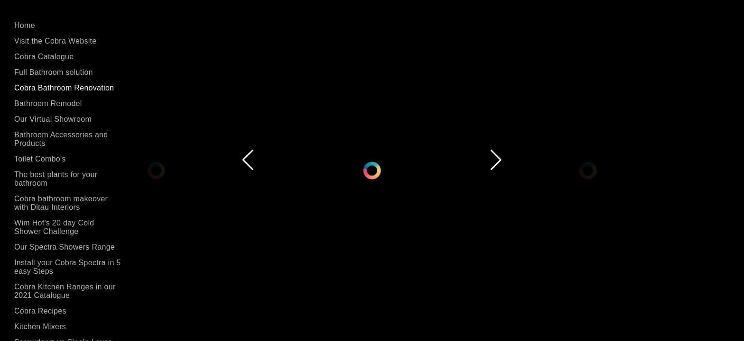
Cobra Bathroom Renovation (64, 88)
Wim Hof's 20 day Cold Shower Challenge (54, 227)
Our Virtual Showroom (53, 119)
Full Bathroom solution (53, 72)
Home (24, 25)
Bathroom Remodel (48, 103)
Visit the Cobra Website (55, 41)
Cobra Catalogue (44, 57)
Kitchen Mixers (40, 327)
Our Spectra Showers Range (64, 247)
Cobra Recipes (40, 311)
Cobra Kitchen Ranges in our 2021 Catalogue (65, 291)
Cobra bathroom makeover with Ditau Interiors (61, 203)
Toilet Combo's (40, 159)
